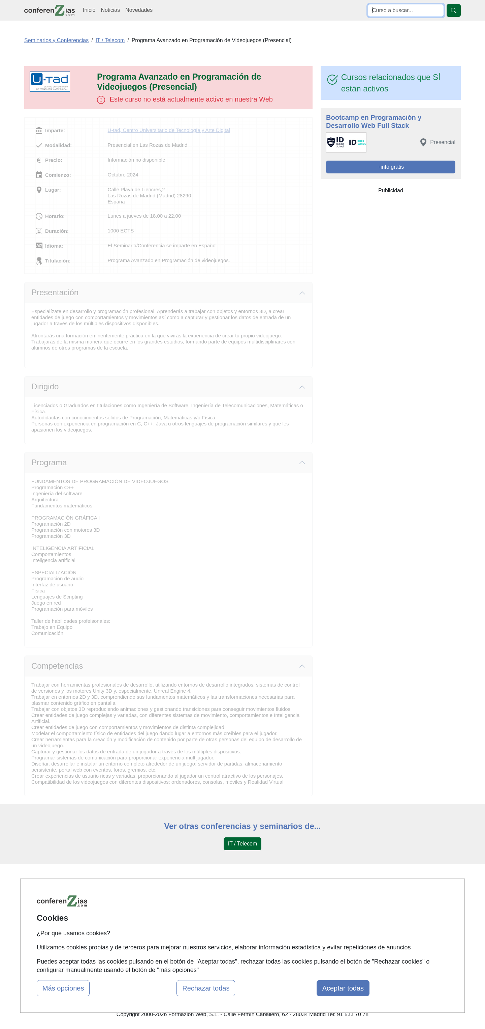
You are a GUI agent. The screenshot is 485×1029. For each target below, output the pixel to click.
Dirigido (45, 386)
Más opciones (63, 988)
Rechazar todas (205, 988)
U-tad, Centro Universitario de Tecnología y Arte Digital (169, 130)
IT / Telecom (242, 843)
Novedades (139, 10)
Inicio (89, 10)
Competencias (57, 665)
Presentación (54, 292)
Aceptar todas (343, 988)
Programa (49, 462)
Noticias (110, 10)
